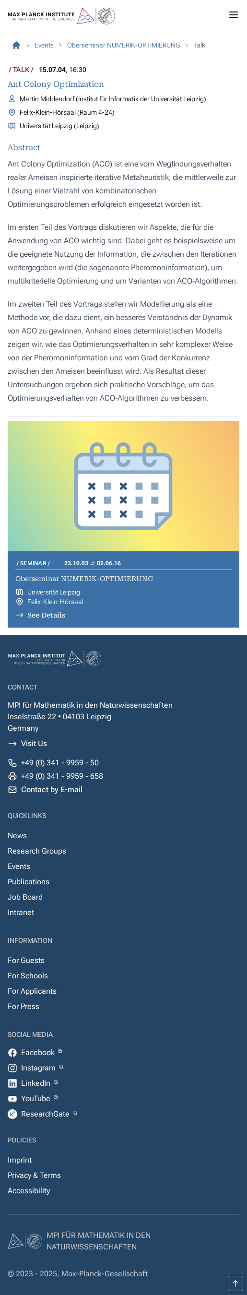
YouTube (36, 1098)
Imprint (20, 1159)
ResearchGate (46, 1113)
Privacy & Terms (34, 1175)
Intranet (21, 912)
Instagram (39, 1067)
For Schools (28, 975)
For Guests (26, 960)
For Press (23, 1006)
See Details (46, 615)
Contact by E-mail (51, 789)
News (17, 835)
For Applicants (32, 991)
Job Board (25, 897)
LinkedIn (36, 1083)
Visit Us (34, 743)
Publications (28, 881)
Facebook (39, 1052)
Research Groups (37, 850)
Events (19, 866)
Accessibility (29, 1190)
